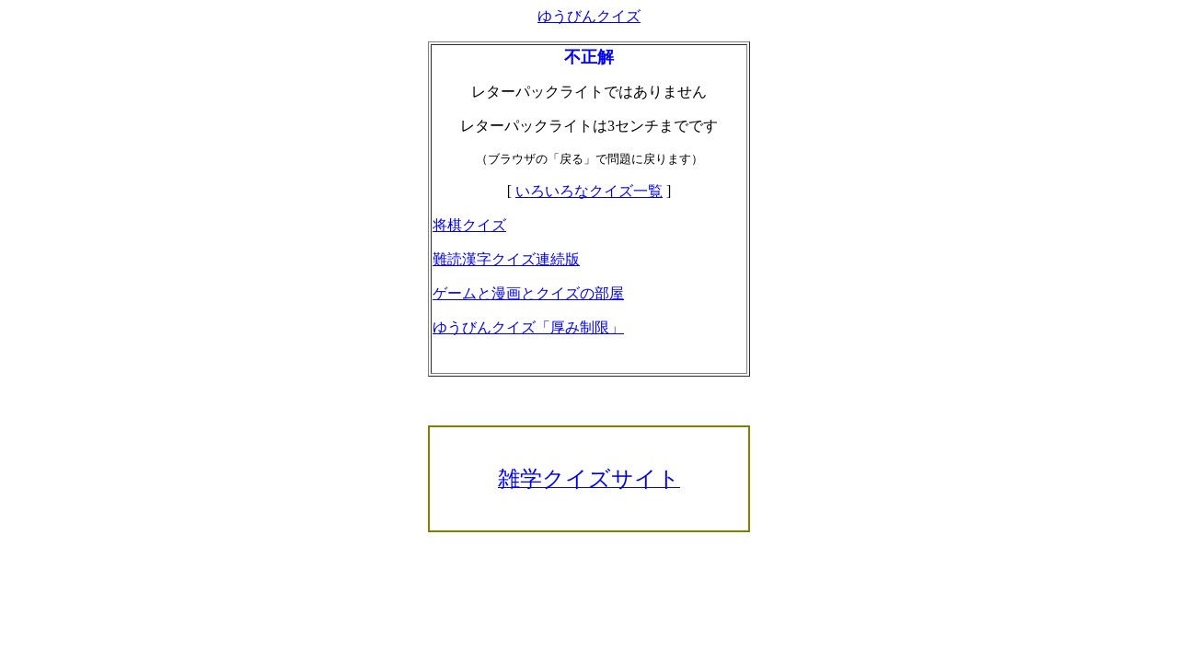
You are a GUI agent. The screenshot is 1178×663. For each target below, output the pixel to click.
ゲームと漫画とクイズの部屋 (528, 293)
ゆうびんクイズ (589, 16)
